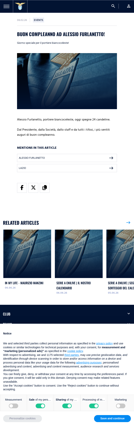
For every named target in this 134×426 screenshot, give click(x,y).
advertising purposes (88, 362)
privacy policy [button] (104, 343)
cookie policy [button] (75, 351)
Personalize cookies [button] (22, 418)
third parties (71, 354)
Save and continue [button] (112, 418)
